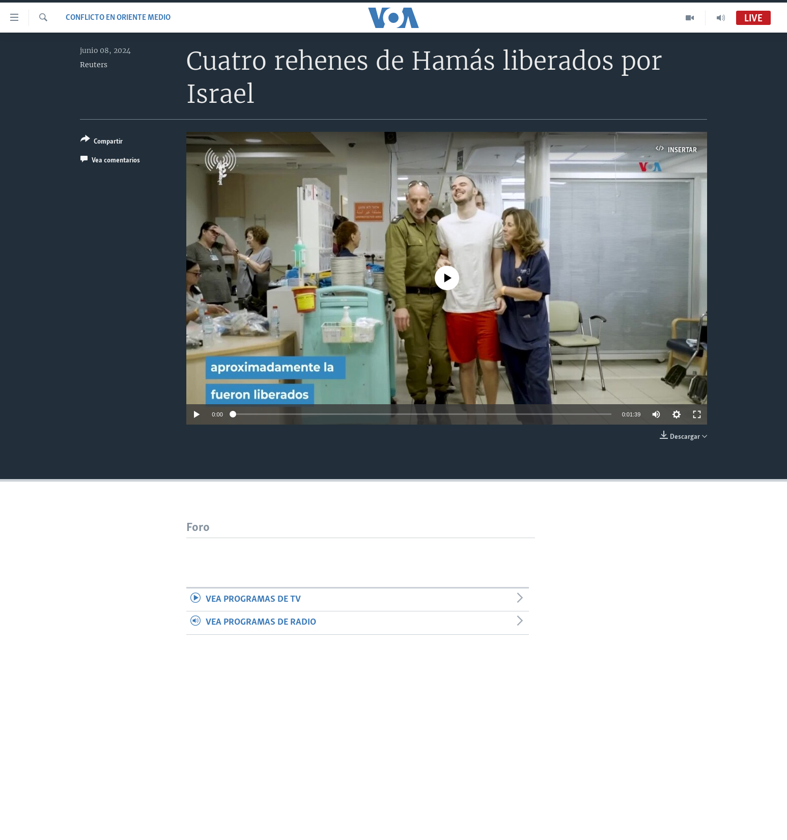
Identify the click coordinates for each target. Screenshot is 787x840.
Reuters (93, 64)
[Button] (101, 142)
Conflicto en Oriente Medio (118, 18)
